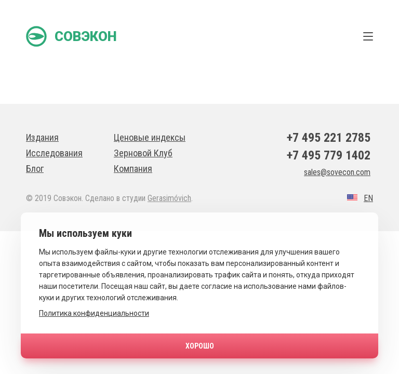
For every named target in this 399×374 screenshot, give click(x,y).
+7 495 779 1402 (328, 155)
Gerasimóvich (169, 198)
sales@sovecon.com (337, 172)
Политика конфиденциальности (94, 313)
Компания (133, 168)
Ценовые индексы (149, 137)
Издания (42, 137)
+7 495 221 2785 (328, 137)
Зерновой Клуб (143, 153)
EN (368, 198)
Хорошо (199, 346)
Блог (35, 168)
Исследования (54, 153)
